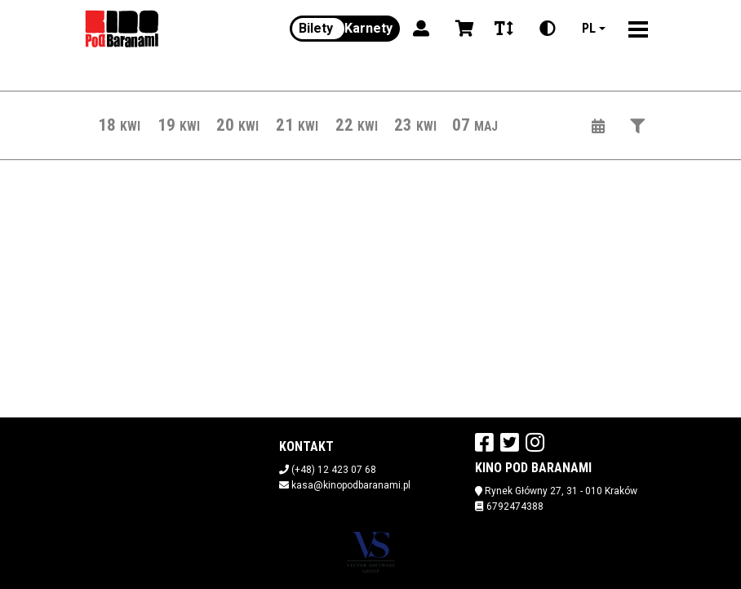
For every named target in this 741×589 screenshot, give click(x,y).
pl (589, 28)
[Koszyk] (461, 28)
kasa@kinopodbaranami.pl (350, 485)
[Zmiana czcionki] (503, 29)
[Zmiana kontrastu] (547, 29)
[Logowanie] (421, 28)
